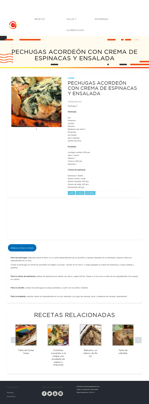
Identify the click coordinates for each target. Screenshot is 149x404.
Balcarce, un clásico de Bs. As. (90, 353)
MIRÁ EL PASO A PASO (22, 248)
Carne (57, 45)
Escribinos (11, 396)
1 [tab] (36, 129)
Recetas (47, 45)
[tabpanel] (36, 102)
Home (38, 45)
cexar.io (92, 392)
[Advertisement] (74, 6)
